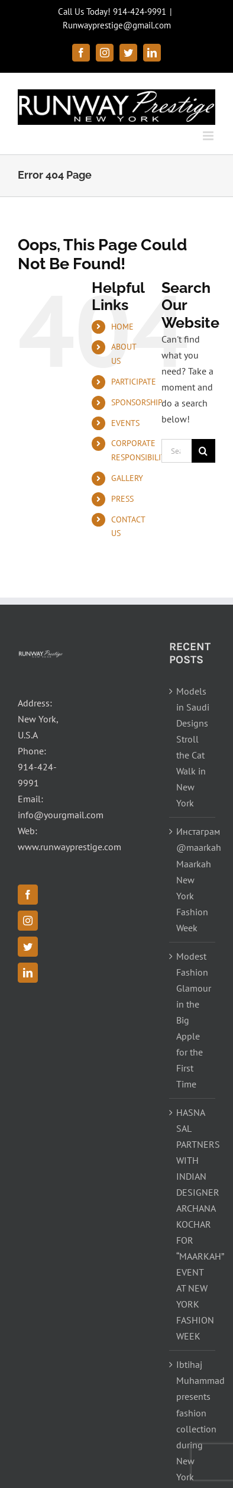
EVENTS (125, 423)
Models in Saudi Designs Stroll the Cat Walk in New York (192, 747)
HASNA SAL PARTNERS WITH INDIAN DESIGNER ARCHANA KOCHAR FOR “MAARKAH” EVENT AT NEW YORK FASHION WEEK (192, 1224)
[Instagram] (28, 921)
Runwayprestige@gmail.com (117, 25)
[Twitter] (28, 947)
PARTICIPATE (133, 381)
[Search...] (176, 451)
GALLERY (127, 478)
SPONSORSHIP (137, 402)
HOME (122, 326)
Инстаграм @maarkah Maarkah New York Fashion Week (192, 879)
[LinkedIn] (28, 973)
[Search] (203, 451)
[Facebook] (28, 895)
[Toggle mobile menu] (209, 136)
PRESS (122, 498)
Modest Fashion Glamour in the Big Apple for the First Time (192, 1020)
